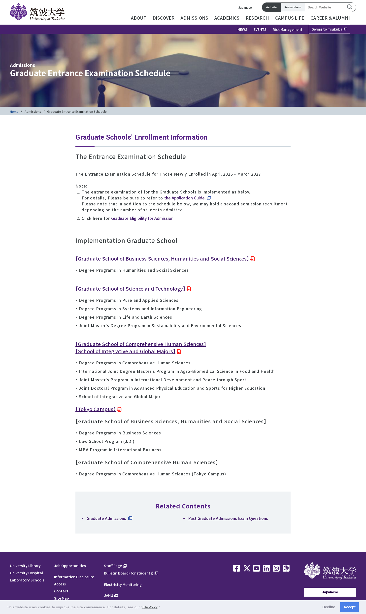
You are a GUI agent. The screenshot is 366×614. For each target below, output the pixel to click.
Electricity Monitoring (123, 584)
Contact (61, 590)
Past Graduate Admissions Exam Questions (228, 518)
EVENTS (260, 29)
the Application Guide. (185, 198)
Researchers (292, 7)
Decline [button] (328, 607)
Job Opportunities (70, 565)
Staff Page (113, 565)
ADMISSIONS (194, 17)
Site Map (61, 598)
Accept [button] (350, 607)
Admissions (33, 111)
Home (14, 111)
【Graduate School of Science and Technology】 (130, 288)
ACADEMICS (226, 17)
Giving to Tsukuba (326, 29)
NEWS (242, 29)
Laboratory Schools (27, 579)
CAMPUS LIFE (289, 17)
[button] (161, 607)
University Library (25, 565)
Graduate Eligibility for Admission (142, 218)
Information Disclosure (74, 576)
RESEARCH (257, 17)
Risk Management (287, 29)
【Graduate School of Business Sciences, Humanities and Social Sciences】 (162, 258)
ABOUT (138, 17)
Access (60, 583)
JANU (108, 595)
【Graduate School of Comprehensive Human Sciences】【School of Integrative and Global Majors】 (140, 347)
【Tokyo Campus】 (95, 409)
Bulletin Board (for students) (128, 573)
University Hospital (26, 572)
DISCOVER (163, 17)
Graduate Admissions (107, 518)
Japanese (245, 7)
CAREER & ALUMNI (330, 17)
